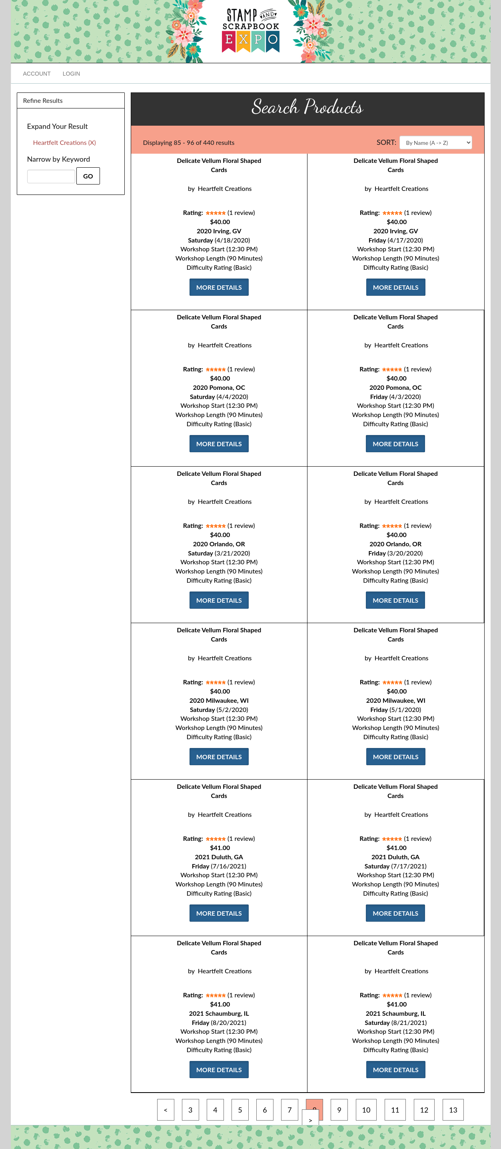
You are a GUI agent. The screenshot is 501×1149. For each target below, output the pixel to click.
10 (366, 1109)
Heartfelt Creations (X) (64, 142)
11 (395, 1109)
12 (424, 1109)
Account (37, 73)
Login (71, 73)
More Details (219, 287)
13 (453, 1109)
